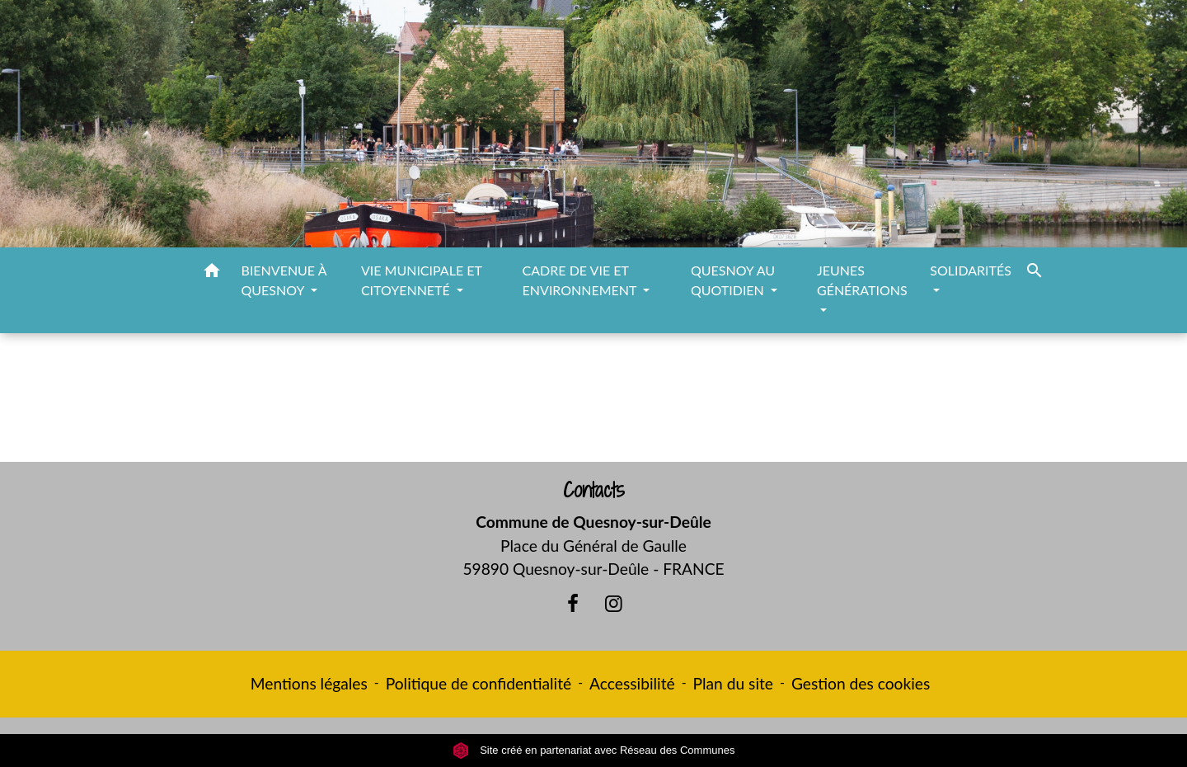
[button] (212, 273)
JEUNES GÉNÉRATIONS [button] (862, 280)
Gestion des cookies (860, 683)
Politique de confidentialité (478, 683)
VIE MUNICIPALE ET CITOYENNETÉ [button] (421, 280)
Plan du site (733, 683)
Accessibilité (632, 683)
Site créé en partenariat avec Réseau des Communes (594, 750)
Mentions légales (309, 683)
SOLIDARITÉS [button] (970, 270)
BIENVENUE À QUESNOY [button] (284, 280)
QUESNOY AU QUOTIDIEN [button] (733, 280)
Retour (593, 404)
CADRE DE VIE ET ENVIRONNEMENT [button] (581, 280)
